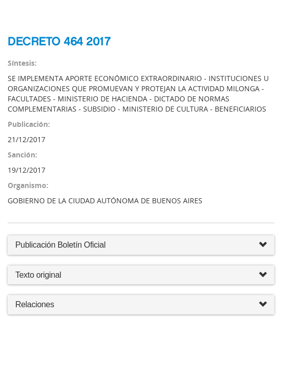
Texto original (38, 275)
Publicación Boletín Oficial (60, 245)
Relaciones (141, 305)
